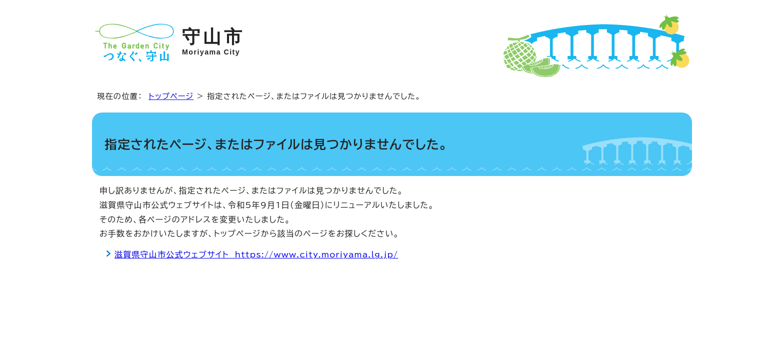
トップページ (171, 96)
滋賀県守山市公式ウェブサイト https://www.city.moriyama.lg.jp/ (256, 254)
